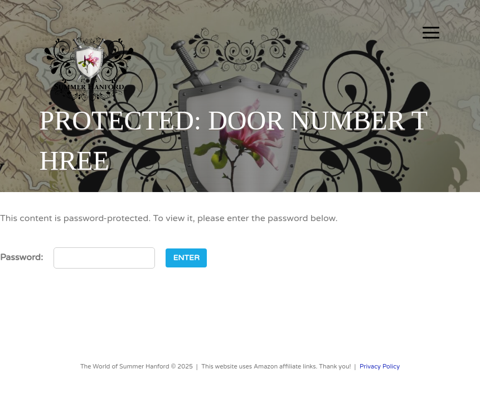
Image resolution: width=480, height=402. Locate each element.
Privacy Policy (380, 366)
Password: (77, 258)
